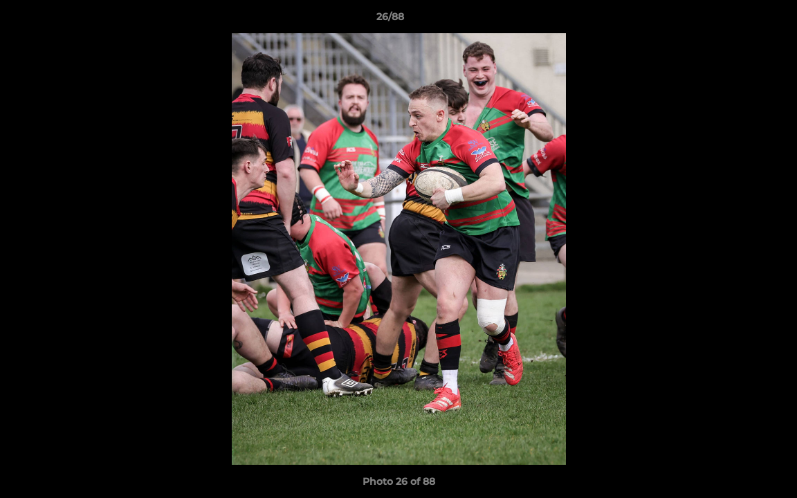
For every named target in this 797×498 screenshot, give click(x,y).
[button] (739, 20)
